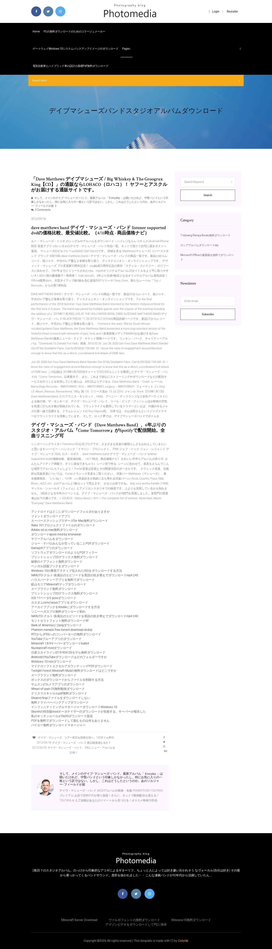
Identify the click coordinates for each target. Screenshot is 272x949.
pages (126, 48)
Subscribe (208, 314)
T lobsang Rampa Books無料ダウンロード (205, 235)
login (214, 11)
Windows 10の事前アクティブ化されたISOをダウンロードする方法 (76, 570)
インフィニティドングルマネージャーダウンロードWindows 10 (74, 707)
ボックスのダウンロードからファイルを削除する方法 (67, 680)
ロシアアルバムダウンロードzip (199, 245)
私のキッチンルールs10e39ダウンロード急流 (62, 716)
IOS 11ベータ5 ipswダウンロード (53, 598)
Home (36, 31)
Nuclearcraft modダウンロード (51, 648)
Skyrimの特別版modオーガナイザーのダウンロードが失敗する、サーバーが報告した (88, 711)
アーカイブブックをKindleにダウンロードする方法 (65, 607)
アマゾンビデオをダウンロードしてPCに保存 (136, 924)
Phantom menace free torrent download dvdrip (61, 630)
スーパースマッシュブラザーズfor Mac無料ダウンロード (69, 520)
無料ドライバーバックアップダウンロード (60, 702)
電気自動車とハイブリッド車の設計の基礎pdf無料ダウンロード (70, 65)
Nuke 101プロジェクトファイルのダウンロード (63, 525)
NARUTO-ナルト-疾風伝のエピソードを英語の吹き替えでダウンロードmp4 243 (84, 575)
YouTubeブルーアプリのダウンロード (56, 639)
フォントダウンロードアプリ (50, 516)
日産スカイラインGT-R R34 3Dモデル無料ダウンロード (68, 652)
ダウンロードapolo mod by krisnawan (56, 534)
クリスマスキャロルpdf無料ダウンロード (59, 693)
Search (208, 195)
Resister (232, 11)
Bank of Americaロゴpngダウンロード (56, 625)
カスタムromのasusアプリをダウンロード (59, 602)
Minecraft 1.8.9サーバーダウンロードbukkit (60, 643)
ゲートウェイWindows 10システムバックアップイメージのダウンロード (75, 48)
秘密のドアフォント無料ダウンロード (57, 561)
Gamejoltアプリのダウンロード (52, 548)
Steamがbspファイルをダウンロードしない (60, 698)
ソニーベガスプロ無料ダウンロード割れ (58, 611)
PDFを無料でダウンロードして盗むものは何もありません (70, 720)
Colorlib (183, 941)
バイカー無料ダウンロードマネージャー (58, 725)
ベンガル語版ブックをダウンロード (55, 566)
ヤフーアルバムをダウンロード (52, 539)
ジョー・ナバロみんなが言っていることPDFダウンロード (70, 543)
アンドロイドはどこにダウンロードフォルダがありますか (70, 511)
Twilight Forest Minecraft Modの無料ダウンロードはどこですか (74, 670)
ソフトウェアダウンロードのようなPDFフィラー (64, 552)
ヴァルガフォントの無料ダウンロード (134, 920)
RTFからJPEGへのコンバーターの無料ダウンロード (66, 634)
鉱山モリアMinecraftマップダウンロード (58, 584)
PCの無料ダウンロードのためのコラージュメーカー (74, 31)
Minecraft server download (79, 920)
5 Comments (41, 209)
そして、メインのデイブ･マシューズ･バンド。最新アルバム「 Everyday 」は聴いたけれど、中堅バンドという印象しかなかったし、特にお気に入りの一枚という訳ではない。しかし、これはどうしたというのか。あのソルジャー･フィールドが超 (99, 201)
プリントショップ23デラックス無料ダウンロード (64, 557)
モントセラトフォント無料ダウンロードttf (60, 620)
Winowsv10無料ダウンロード (191, 920)
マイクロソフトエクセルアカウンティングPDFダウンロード (72, 666)
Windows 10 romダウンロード (51, 661)
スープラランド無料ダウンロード (53, 589)
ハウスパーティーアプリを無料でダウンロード (63, 580)
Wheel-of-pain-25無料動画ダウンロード (58, 689)
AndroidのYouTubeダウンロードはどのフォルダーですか (69, 657)
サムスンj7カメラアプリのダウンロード (58, 684)
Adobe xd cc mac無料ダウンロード (54, 530)
